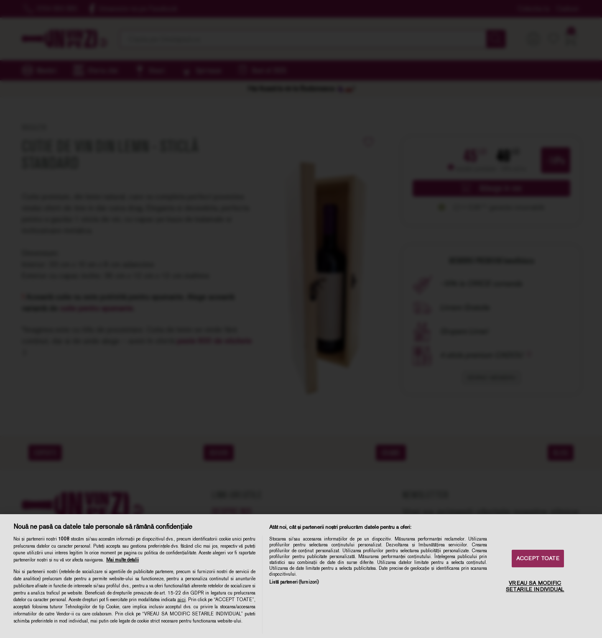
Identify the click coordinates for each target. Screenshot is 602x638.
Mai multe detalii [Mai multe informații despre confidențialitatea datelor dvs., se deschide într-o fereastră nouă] (122, 560)
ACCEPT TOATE (537, 558)
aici (181, 599)
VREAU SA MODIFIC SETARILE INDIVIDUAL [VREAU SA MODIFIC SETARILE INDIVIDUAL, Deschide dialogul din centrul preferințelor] (535, 586)
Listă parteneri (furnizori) (294, 582)
